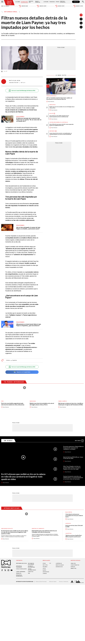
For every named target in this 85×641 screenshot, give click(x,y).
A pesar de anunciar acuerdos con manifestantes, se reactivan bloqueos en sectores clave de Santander (60, 134)
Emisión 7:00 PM (59, 6)
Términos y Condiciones (63, 581)
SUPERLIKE (73, 566)
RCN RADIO (45, 566)
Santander (52, 131)
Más (79, 440)
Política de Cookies (52, 581)
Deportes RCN (31, 2)
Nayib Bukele (52, 104)
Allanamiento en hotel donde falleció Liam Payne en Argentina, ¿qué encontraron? (28, 324)
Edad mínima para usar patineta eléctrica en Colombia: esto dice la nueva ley (44, 531)
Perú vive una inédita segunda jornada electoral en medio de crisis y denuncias (12, 404)
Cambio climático (62, 401)
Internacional (24, 1)
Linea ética (30, 571)
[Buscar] (83, 2)
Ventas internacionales (32, 569)
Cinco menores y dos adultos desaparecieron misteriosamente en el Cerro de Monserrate (59, 116)
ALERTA (44, 570)
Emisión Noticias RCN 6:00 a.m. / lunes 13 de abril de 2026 (73, 458)
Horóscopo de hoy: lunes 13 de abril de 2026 (74, 526)
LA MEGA (45, 573)
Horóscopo (68, 523)
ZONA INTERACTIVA (75, 565)
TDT (50, 563)
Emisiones (5, 6)
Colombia (17, 1)
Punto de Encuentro (62, 2)
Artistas (8, 360)
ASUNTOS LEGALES (60, 565)
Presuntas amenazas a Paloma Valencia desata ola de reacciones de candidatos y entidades (73, 448)
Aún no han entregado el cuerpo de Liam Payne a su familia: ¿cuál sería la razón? (28, 228)
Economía (46, 1)
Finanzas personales (51, 95)
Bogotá (51, 113)
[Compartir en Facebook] (81, 19)
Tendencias (52, 1)
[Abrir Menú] (2, 2)
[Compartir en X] (81, 23)
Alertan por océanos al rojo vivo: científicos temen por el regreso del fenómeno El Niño (70, 404)
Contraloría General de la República (58, 122)
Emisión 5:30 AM (23, 6)
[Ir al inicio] (9, 2)
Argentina (14, 360)
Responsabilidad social (21, 563)
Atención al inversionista (19, 576)
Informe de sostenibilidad (31, 567)
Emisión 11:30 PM (78, 6)
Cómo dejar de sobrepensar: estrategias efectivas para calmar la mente (74, 516)
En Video (8, 441)
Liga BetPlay (68, 533)
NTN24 (44, 563)
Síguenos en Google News (22, 372)
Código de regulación (21, 569)
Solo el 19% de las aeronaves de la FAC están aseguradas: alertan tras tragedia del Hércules (61, 125)
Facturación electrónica (31, 564)
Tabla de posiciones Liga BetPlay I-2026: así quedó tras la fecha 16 (73, 536)
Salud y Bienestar (37, 2)
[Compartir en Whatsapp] (81, 27)
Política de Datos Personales (41, 581)
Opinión (57, 1)
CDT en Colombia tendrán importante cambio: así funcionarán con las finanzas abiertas (59, 98)
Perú (2, 401)
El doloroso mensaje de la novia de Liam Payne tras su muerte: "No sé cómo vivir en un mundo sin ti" (28, 120)
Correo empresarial (20, 571)
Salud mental (68, 512)
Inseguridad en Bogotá (7, 528)
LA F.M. (44, 568)
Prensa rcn (18, 573)
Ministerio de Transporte (38, 528)
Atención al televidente (19, 567)
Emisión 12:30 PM (41, 6)
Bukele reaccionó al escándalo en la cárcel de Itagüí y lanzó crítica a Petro (61, 107)
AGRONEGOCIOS (59, 566)
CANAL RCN (76, 1)
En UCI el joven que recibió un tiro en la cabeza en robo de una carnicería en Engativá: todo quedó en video (23, 476)
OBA (29, 573)
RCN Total (45, 565)
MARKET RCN (73, 568)
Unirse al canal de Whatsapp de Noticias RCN (22, 91)
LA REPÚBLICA (59, 563)
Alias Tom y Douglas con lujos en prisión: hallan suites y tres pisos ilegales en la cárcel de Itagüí (72, 468)
